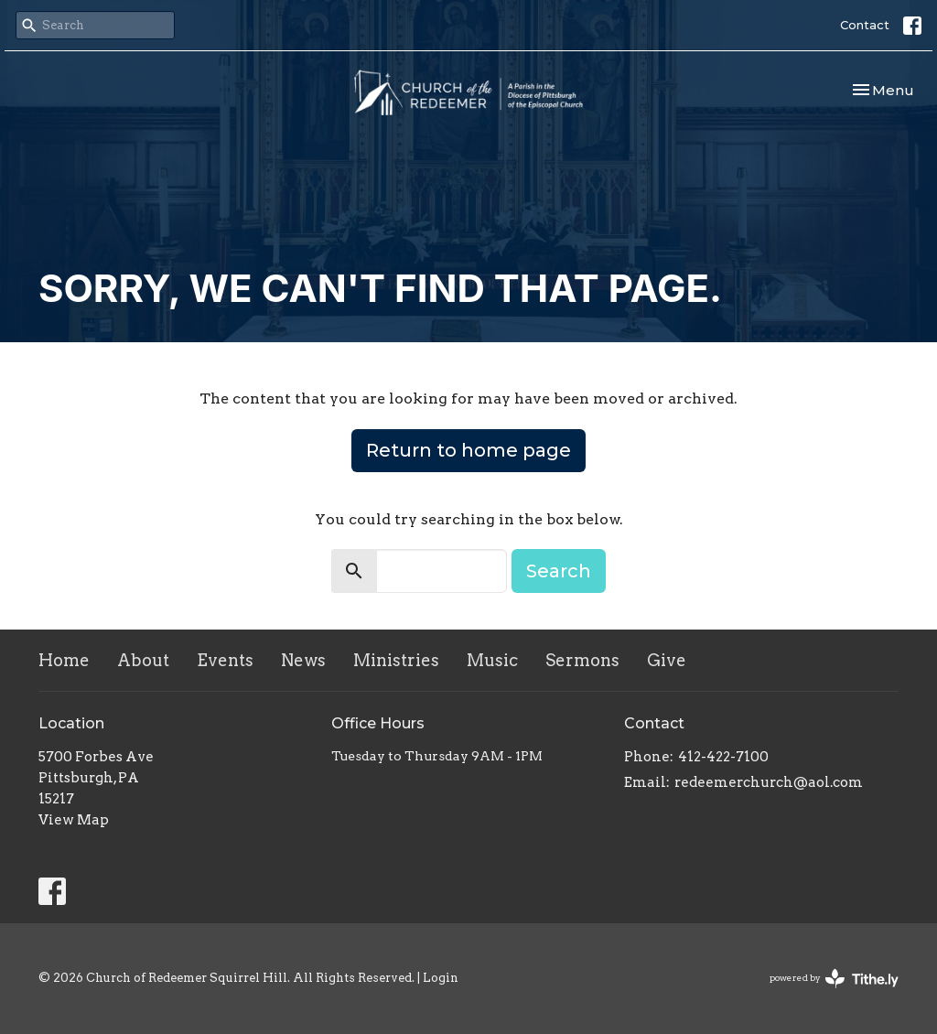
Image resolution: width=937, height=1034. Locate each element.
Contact (864, 24)
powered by (834, 979)
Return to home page (468, 450)
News (303, 660)
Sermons (582, 660)
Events (225, 660)
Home (64, 660)
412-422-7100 (723, 757)
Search (558, 571)
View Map (73, 820)
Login (440, 978)
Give (666, 660)
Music (492, 660)
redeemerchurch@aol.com (768, 782)
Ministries (396, 660)
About (143, 660)
